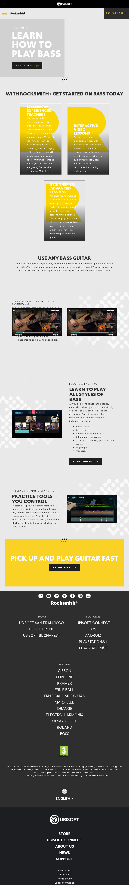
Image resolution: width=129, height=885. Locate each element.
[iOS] (93, 629)
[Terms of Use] (64, 878)
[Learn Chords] (85, 461)
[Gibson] (64, 670)
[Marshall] (64, 702)
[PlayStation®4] (93, 641)
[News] (64, 852)
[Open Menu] (4, 14)
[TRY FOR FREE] (27, 65)
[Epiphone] (64, 676)
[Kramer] (64, 683)
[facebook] (72, 596)
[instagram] (80, 596)
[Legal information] (64, 882)
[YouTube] (48, 596)
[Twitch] (56, 596)
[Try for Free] (64, 567)
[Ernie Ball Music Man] (64, 695)
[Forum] (88, 596)
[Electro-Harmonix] (64, 714)
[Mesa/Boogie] (64, 721)
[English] (65, 795)
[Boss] (64, 733)
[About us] (64, 846)
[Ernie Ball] (64, 689)
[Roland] (64, 727)
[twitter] (64, 596)
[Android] (93, 635)
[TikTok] (40, 596)
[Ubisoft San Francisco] (41, 622)
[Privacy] (64, 874)
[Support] (64, 858)
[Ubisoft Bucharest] (41, 635)
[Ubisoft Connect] (64, 840)
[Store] (64, 833)
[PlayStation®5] (93, 647)
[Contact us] (64, 870)
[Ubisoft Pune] (41, 629)
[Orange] (64, 708)
